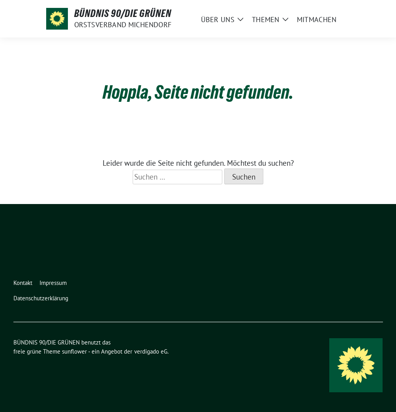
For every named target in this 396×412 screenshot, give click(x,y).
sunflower (74, 351)
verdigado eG (150, 351)
